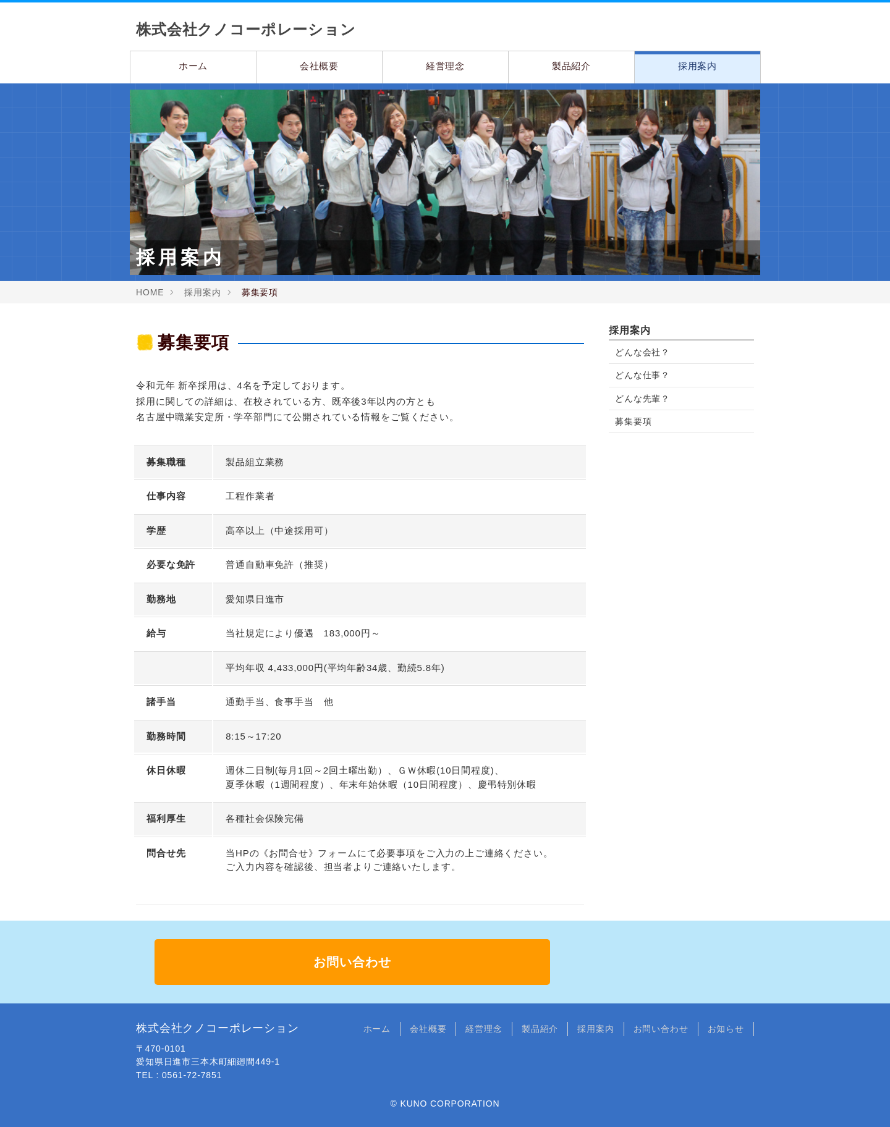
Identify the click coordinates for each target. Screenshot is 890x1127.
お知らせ (726, 1029)
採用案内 (697, 66)
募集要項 (633, 421)
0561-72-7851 (192, 1075)
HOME (150, 292)
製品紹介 (571, 66)
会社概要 (319, 66)
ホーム (193, 66)
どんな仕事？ (642, 375)
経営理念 (445, 66)
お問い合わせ (352, 962)
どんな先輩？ (642, 398)
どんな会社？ (642, 352)
